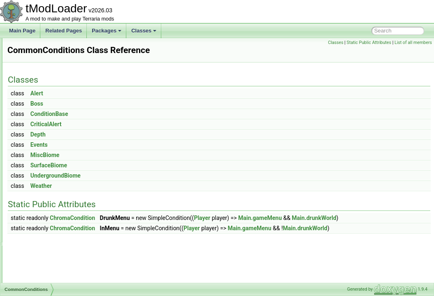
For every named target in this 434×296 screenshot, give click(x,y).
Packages (106, 31)
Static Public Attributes (369, 42)
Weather (144, 186)
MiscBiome (147, 155)
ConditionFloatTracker (51, 237)
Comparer (38, 219)
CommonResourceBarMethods (61, 210)
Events (142, 144)
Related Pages (63, 31)
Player (305, 218)
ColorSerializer (43, 83)
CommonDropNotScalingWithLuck (64, 182)
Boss (139, 103)
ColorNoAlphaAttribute (51, 65)
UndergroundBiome (158, 175)
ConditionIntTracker (48, 246)
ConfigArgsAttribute (48, 273)
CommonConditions (48, 164)
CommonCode (43, 155)
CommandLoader (46, 137)
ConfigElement (43, 282)
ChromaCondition (175, 218)
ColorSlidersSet (44, 92)
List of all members (413, 42)
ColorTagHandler (45, 101)
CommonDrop (42, 173)
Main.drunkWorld (225, 227)
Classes (143, 31)
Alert (139, 93)
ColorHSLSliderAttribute (53, 56)
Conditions (39, 255)
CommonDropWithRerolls (55, 191)
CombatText (40, 110)
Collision (36, 47)
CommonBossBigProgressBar (60, 146)
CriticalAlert (149, 124)
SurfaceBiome (151, 165)
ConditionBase (152, 114)
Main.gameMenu (363, 218)
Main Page (22, 31)
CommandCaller (45, 128)
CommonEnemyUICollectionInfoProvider (71, 201)
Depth (141, 134)
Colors (34, 74)
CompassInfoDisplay (49, 228)
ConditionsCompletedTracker (59, 264)
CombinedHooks (45, 119)
